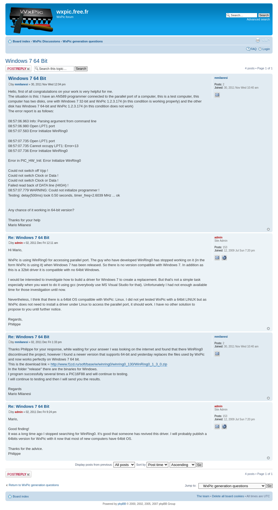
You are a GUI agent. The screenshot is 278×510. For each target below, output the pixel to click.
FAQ (254, 49)
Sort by (152, 464)
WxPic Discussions (46, 41)
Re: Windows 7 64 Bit (28, 237)
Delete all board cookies (228, 496)
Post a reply (18, 68)
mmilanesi (21, 84)
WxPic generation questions (83, 41)
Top (268, 229)
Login (266, 49)
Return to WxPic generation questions (34, 485)
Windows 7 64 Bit (26, 61)
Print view (258, 40)
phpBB (122, 503)
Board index (21, 41)
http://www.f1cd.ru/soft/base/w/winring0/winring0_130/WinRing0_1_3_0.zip (108, 364)
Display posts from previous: (105, 464)
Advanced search (258, 19)
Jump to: (190, 485)
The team (203, 496)
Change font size (266, 40)
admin (19, 242)
